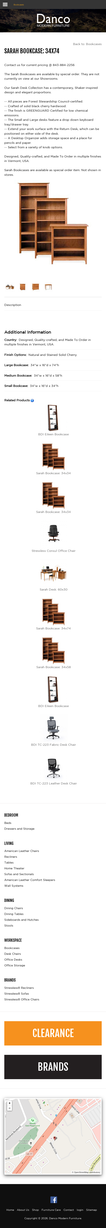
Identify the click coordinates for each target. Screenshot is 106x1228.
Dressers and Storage (19, 828)
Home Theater (14, 868)
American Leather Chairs (21, 851)
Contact (68, 1209)
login (80, 1209)
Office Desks (13, 959)
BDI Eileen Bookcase (53, 420)
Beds (7, 822)
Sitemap (91, 1209)
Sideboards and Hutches (21, 919)
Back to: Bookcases (87, 44)
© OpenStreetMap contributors (86, 1172)
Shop (35, 1209)
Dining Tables (13, 914)
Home (10, 1209)
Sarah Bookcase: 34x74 (53, 614)
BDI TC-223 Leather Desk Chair (53, 769)
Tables (8, 862)
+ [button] (10, 1103)
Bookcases (11, 948)
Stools (8, 925)
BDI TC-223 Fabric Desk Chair (53, 730)
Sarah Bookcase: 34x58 (53, 653)
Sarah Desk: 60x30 (54, 575)
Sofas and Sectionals (19, 874)
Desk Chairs (12, 953)
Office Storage (14, 965)
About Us (23, 1209)
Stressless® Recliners (19, 987)
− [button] (10, 1108)
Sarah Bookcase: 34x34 (53, 459)
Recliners (10, 856)
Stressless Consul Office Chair (53, 536)
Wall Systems (13, 885)
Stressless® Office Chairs (21, 999)
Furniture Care (51, 1209)
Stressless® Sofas (16, 993)
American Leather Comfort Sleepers (29, 880)
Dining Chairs (13, 908)
